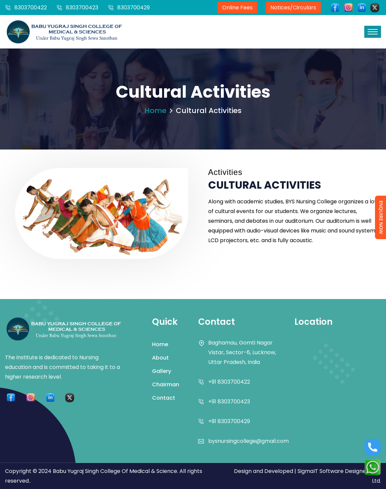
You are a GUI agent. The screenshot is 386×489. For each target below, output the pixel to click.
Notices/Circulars (293, 7)
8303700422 (30, 7)
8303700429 (133, 7)
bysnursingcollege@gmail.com (248, 441)
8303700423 (82, 7)
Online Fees (237, 7)
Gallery (161, 371)
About (160, 358)
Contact (163, 398)
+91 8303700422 (229, 382)
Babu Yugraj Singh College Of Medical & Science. (115, 471)
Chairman (165, 384)
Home (155, 110)
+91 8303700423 (229, 401)
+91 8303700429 (229, 421)
